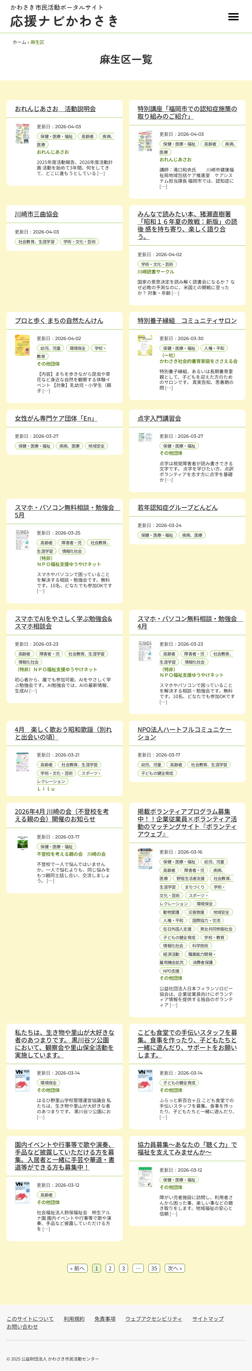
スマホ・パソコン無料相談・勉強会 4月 (190, 622)
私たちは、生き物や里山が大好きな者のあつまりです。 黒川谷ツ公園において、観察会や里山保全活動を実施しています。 (65, 1043)
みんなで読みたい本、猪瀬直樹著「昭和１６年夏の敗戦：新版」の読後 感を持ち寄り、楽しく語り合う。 (187, 225)
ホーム (19, 41)
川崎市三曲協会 (36, 213)
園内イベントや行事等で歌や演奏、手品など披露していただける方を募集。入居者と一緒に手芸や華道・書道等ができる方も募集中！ (65, 1156)
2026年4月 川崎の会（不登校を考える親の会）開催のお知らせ (62, 815)
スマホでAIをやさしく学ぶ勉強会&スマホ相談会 (63, 622)
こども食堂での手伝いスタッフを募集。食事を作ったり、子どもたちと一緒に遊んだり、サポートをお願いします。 (187, 1043)
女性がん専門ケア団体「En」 (56, 418)
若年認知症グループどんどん (177, 507)
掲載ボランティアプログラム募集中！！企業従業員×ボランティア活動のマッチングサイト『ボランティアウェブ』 (187, 822)
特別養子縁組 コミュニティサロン (187, 320)
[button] (233, 16)
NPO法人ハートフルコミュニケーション (184, 733)
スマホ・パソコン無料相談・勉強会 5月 (67, 511)
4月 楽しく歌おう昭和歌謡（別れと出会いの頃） (63, 733)
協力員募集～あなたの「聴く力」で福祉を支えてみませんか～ (187, 1148)
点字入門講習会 (159, 418)
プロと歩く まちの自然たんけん (59, 320)
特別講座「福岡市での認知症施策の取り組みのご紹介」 (187, 112)
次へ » (175, 1268)
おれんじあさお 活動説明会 (55, 108)
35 (154, 1268)
